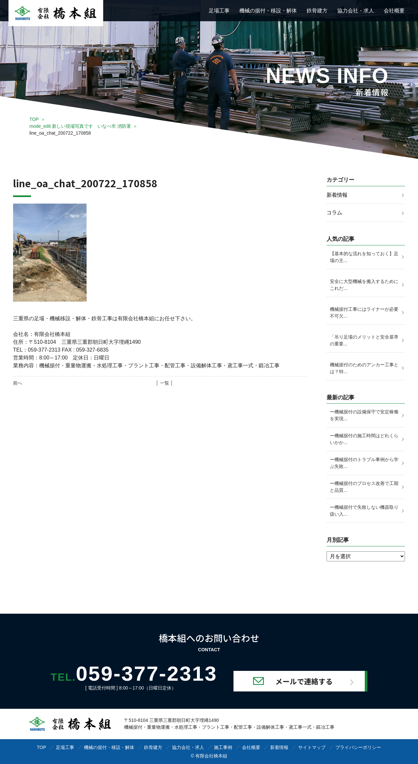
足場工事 (219, 10)
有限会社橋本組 (211, 755)
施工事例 (223, 747)
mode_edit (80, 126)
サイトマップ (312, 747)
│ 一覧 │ (164, 383)
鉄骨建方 (317, 10)
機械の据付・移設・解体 (268, 10)
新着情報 (337, 195)
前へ (17, 383)
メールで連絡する (304, 680)
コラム (334, 213)
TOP (34, 119)
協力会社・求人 (355, 10)
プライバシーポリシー (358, 747)
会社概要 (394, 10)
